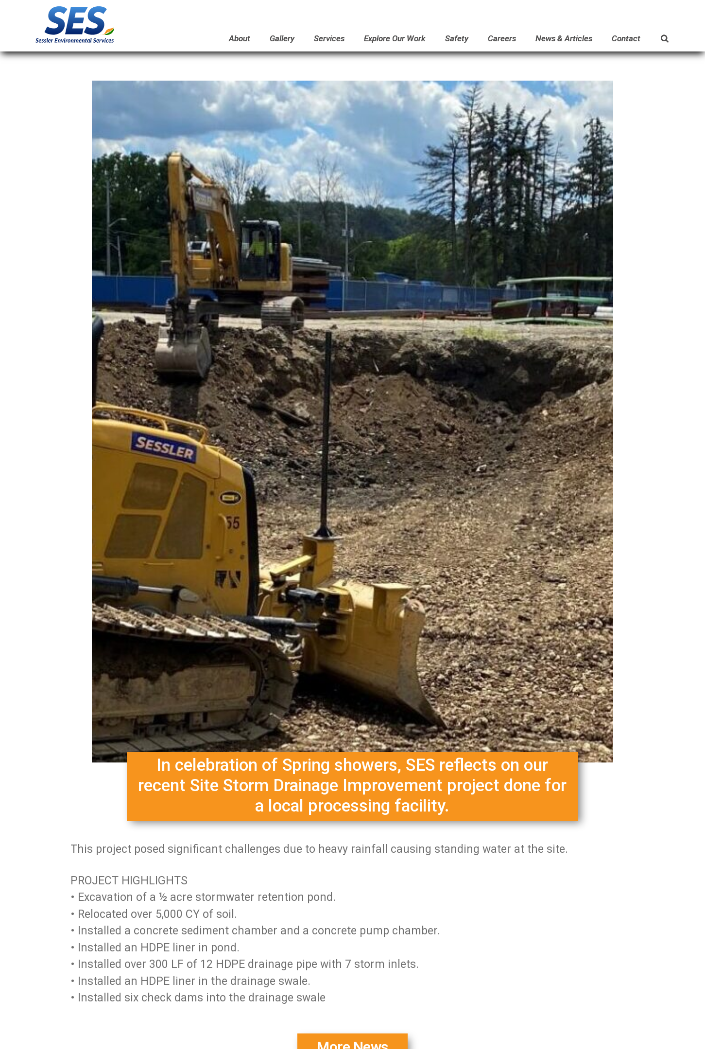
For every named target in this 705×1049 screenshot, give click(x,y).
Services (329, 38)
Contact (626, 38)
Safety (456, 38)
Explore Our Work (395, 38)
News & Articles (563, 38)
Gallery (282, 38)
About (239, 38)
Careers (502, 38)
